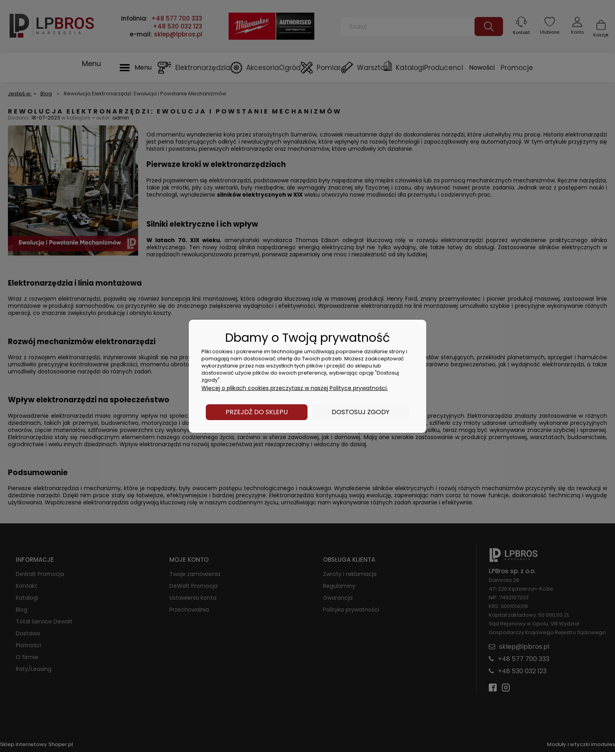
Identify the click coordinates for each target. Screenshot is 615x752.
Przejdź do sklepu (257, 412)
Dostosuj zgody (360, 412)
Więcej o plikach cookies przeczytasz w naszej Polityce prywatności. (294, 388)
